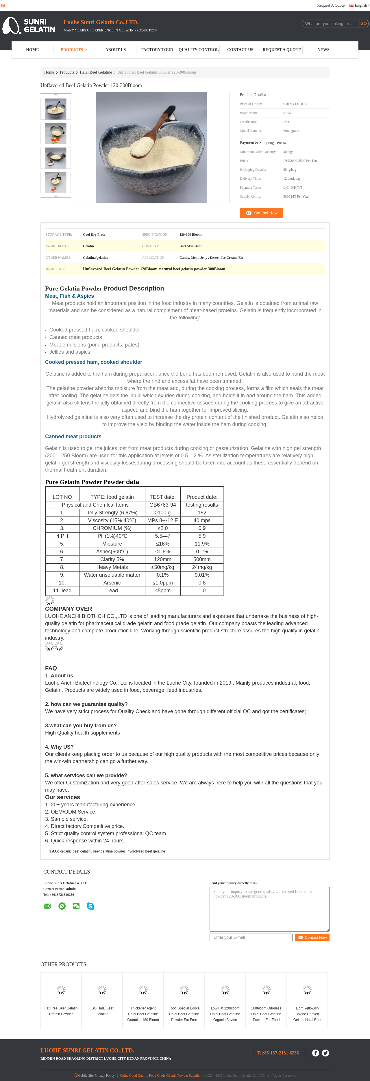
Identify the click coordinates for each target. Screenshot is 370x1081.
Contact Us (240, 50)
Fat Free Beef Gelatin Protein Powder (61, 1011)
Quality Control (199, 50)
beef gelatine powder (109, 851)
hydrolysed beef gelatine (146, 851)
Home (32, 50)
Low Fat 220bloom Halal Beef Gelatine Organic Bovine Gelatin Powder (225, 1017)
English (362, 5)
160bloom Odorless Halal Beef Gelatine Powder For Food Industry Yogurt (266, 1017)
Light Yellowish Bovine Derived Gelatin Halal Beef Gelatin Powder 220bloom (307, 1019)
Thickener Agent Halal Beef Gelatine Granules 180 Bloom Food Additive (143, 1017)
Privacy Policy (105, 1075)
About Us (115, 50)
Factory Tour (157, 50)
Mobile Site (84, 1075)
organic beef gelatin (75, 851)
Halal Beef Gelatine (96, 72)
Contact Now (266, 213)
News (324, 50)
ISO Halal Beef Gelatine (101, 1011)
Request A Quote (331, 5)
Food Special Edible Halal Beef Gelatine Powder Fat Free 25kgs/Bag (184, 1017)
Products (74, 50)
